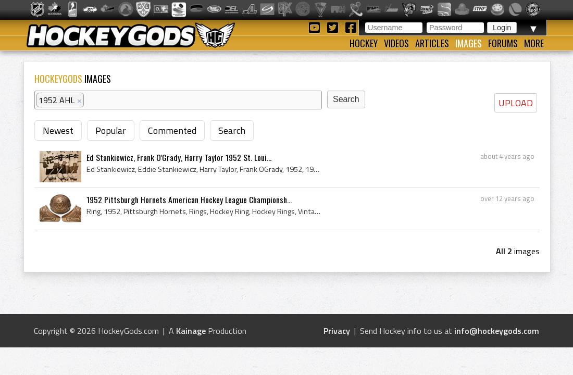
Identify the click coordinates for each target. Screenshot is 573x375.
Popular (110, 130)
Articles (432, 43)
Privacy (336, 330)
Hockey (364, 43)
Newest (58, 130)
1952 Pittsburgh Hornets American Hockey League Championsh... (189, 199)
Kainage (191, 330)
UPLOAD (516, 103)
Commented (172, 130)
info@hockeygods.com (496, 330)
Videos (396, 43)
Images (468, 43)
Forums (503, 43)
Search (231, 130)
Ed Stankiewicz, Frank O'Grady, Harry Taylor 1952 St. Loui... (178, 157)
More (534, 43)
